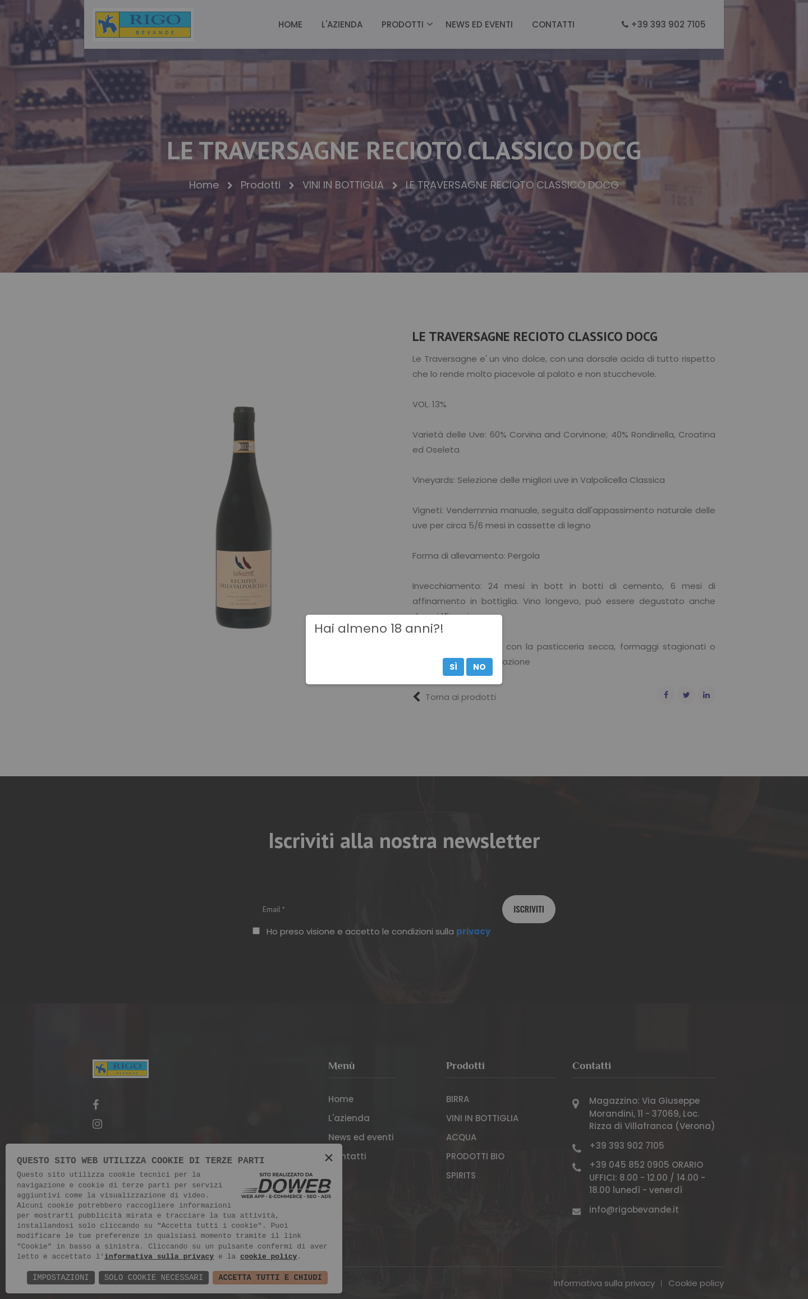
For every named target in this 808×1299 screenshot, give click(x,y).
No (479, 666)
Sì (453, 666)
